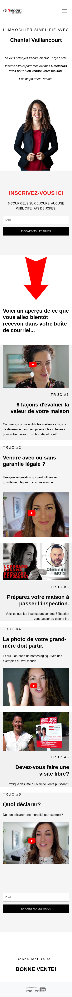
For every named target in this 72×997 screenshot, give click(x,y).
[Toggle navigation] (64, 11)
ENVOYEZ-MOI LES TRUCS (36, 231)
